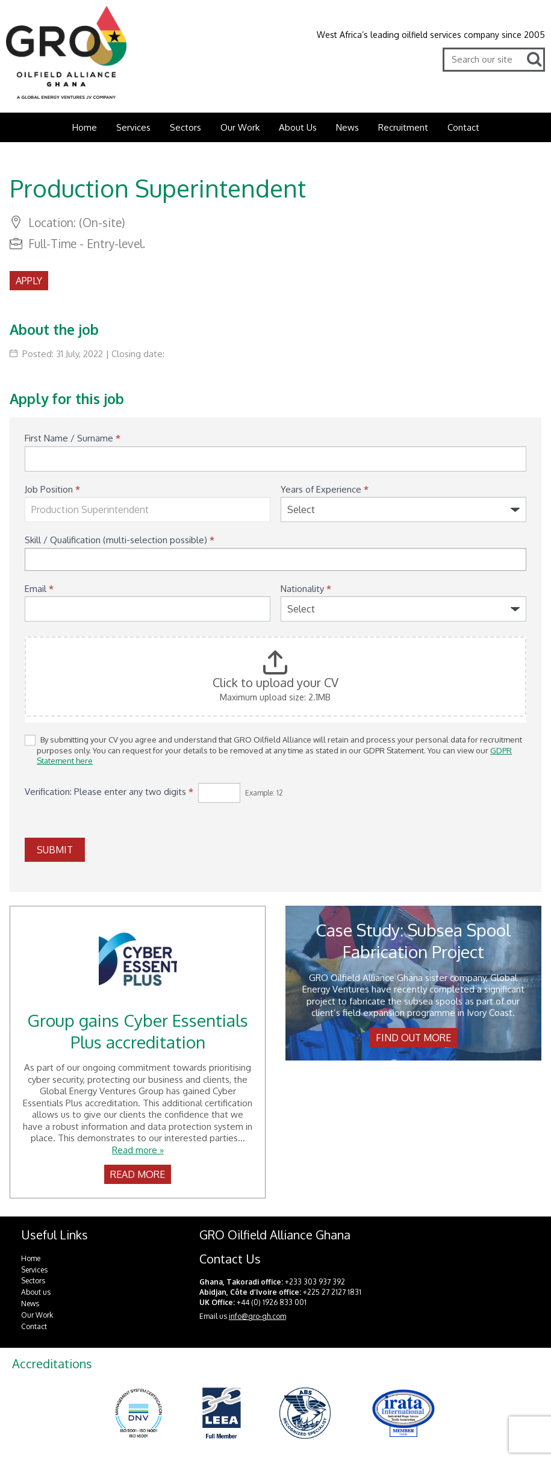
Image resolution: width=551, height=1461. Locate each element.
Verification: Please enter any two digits (109, 791)
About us (36, 1292)
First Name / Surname (72, 438)
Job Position (52, 489)
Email (39, 588)
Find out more (413, 1038)
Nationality (306, 588)
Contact (463, 127)
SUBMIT (55, 850)
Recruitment (403, 127)
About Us (298, 127)
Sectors (185, 127)
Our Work (240, 127)
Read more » (138, 1150)
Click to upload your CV (275, 682)
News (347, 127)
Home (84, 127)
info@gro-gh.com (257, 1316)
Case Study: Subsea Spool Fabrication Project (413, 940)
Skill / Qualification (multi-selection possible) (119, 540)
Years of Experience (325, 489)
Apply (29, 281)
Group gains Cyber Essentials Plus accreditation (137, 1031)
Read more (137, 1174)
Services (133, 127)
